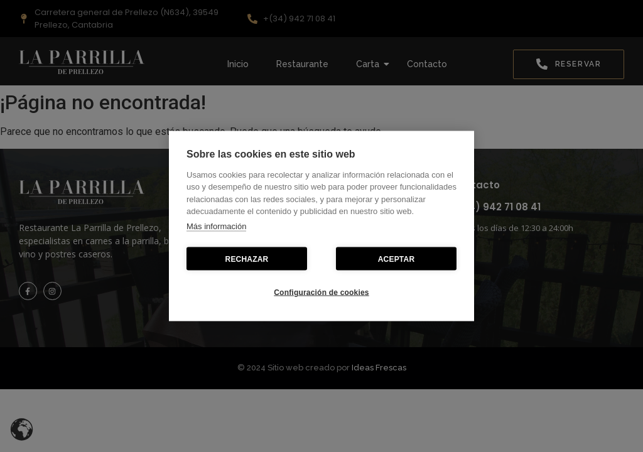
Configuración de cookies (321, 292)
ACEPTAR (396, 258)
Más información (216, 225)
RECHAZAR (247, 258)
